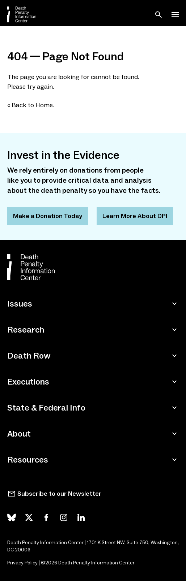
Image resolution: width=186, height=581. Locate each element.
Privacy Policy (22, 563)
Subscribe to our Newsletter (59, 494)
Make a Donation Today (47, 216)
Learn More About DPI (134, 216)
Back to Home (32, 105)
